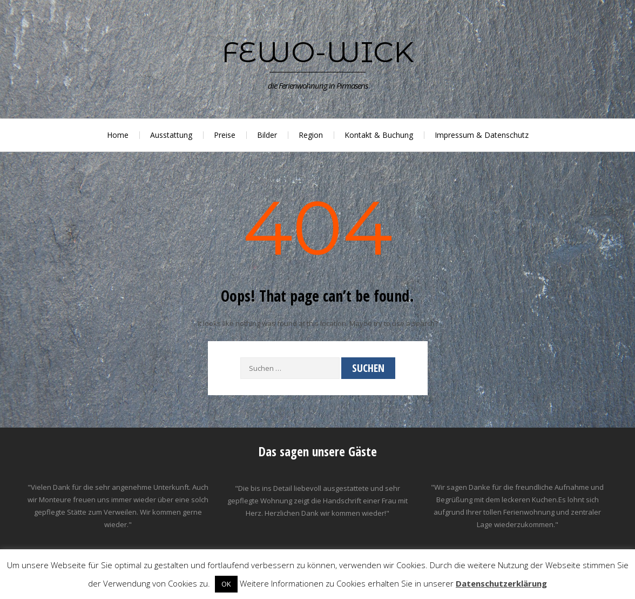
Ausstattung (171, 135)
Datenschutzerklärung (501, 583)
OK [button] (226, 584)
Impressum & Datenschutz (482, 135)
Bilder (267, 135)
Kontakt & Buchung (378, 135)
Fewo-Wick (317, 52)
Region (311, 135)
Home (118, 135)
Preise (224, 135)
